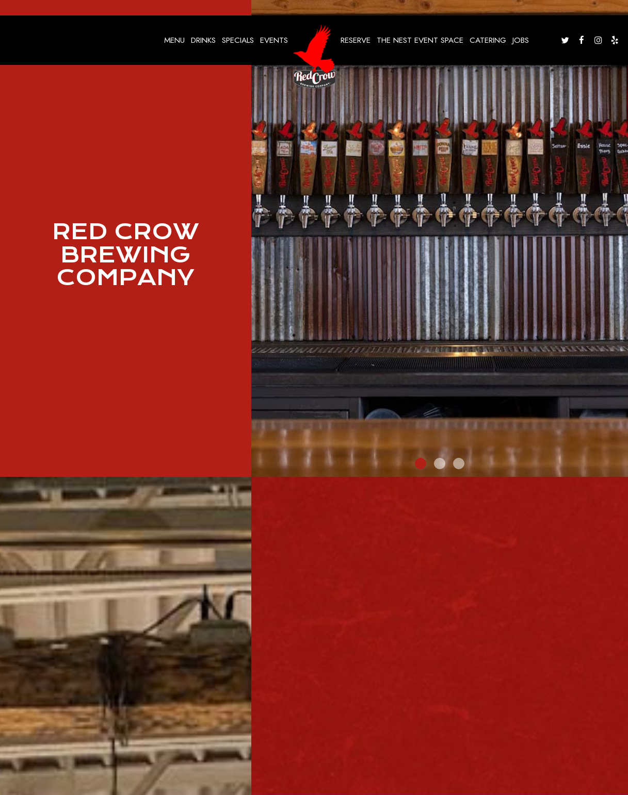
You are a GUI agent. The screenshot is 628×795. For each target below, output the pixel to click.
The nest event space (420, 40)
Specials (238, 40)
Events (274, 40)
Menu (174, 40)
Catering (488, 40)
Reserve (356, 40)
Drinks (203, 40)
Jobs (520, 40)
